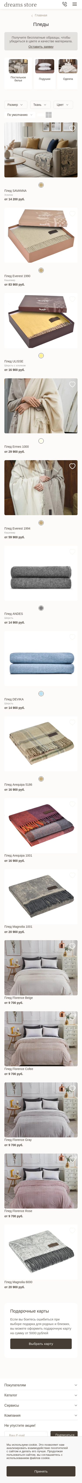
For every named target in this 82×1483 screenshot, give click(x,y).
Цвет (60, 104)
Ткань (37, 104)
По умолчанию (17, 115)
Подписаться (64, 1435)
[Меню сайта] (75, 4)
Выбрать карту (41, 1344)
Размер (12, 104)
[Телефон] (65, 4)
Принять (41, 1471)
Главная (41, 15)
